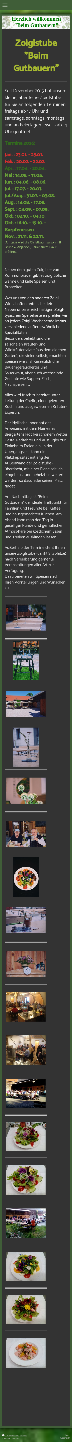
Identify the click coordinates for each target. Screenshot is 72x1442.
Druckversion (10, 1436)
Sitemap (23, 1436)
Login (67, 1435)
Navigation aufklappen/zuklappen (36, 5)
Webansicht (65, 1438)
